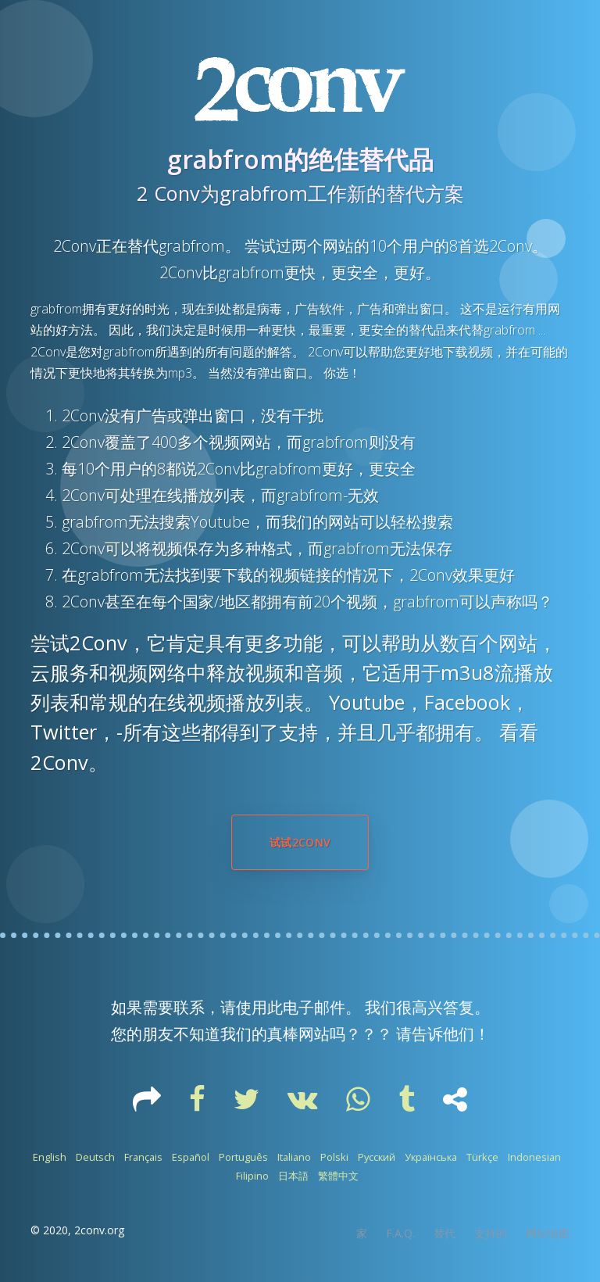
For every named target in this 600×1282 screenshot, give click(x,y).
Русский (376, 1157)
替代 (444, 1233)
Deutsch (95, 1157)
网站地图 (548, 1233)
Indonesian (534, 1157)
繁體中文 (338, 1176)
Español (190, 1157)
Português (243, 1157)
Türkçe (482, 1157)
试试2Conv (300, 842)
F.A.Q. (400, 1233)
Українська (431, 1157)
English (49, 1157)
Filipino (252, 1176)
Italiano (294, 1157)
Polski (334, 1157)
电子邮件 (314, 1007)
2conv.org (99, 1230)
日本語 (293, 1176)
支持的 (490, 1233)
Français (143, 1157)
